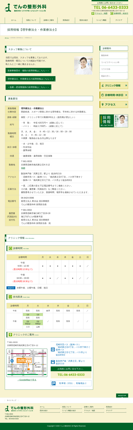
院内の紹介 (44, 410)
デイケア (109, 410)
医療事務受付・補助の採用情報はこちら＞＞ (28, 71)
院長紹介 (109, 407)
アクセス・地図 (89, 410)
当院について (66, 407)
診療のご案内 (88, 407)
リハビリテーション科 (110, 62)
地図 (23, 168)
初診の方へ (105, 76)
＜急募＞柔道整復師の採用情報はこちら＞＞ (28, 87)
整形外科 (104, 55)
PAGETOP (122, 395)
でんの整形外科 (65, 426)
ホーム (42, 407)
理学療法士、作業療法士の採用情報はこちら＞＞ (30, 79)
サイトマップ (11, 400)
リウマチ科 (105, 69)
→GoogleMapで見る (26, 380)
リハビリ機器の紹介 (69, 410)
